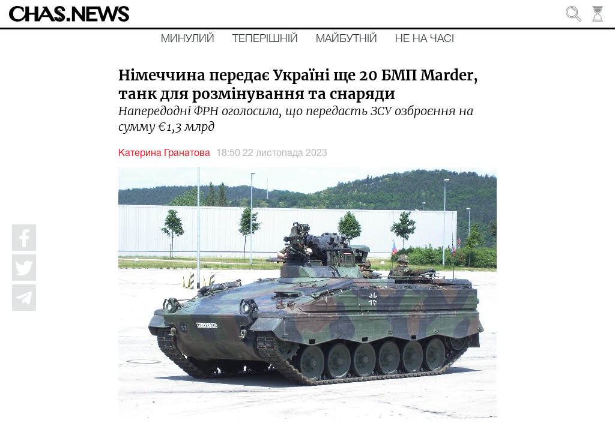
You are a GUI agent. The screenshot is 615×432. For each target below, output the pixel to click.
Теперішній (265, 39)
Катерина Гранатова (164, 153)
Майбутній (346, 39)
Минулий (187, 39)
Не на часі (424, 39)
